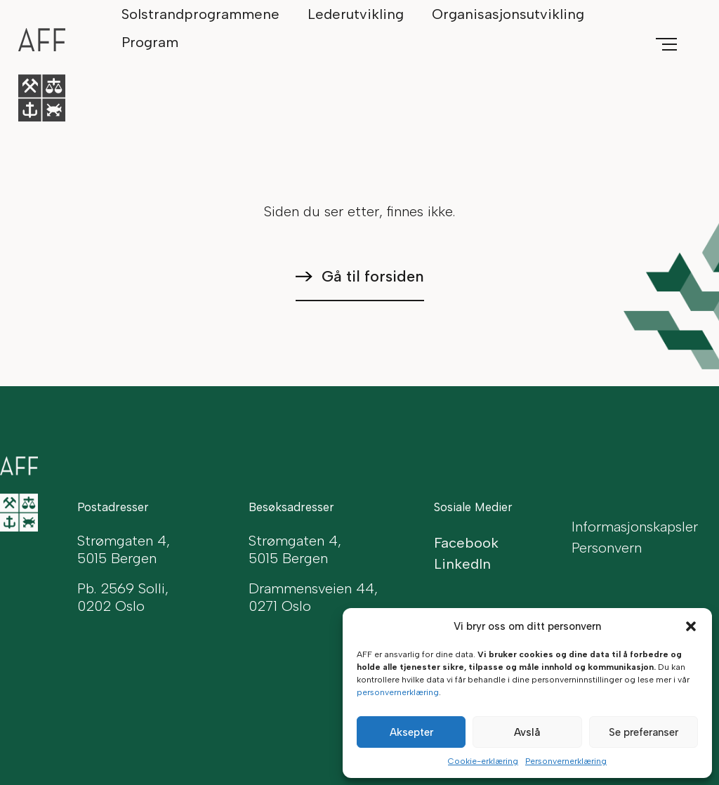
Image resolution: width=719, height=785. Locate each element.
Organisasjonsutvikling (508, 14)
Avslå (527, 732)
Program (149, 42)
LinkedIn (462, 563)
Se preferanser (643, 732)
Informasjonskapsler (635, 526)
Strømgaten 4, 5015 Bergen (295, 549)
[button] (691, 626)
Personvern (607, 547)
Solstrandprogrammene (200, 14)
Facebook (466, 542)
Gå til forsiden (373, 276)
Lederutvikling (356, 14)
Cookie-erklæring (483, 761)
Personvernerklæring (566, 761)
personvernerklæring (398, 692)
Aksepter (411, 732)
